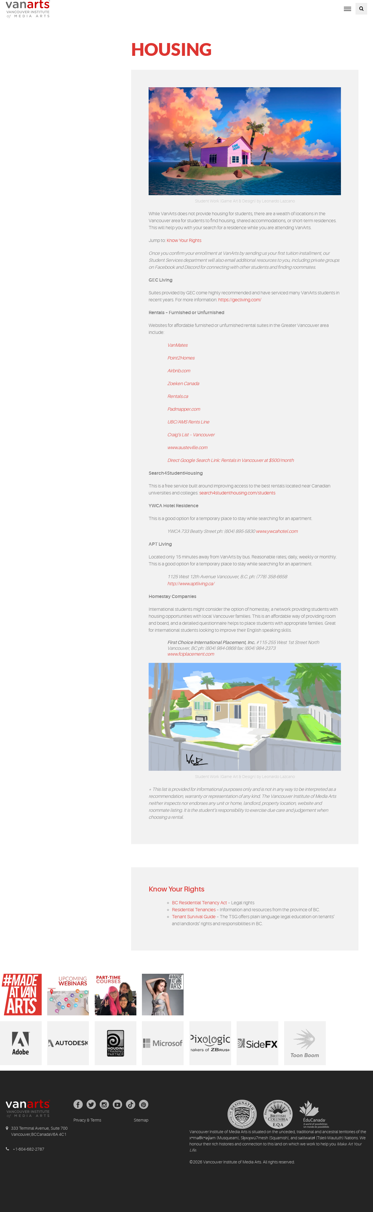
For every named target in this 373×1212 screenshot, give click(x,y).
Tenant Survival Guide (194, 916)
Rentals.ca (177, 396)
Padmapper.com (183, 409)
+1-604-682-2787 (28, 1149)
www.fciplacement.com (190, 654)
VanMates (177, 345)
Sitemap (141, 1120)
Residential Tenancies (194, 909)
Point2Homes (180, 358)
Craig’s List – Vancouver (190, 434)
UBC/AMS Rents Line (188, 422)
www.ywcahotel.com (277, 531)
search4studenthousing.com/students (237, 493)
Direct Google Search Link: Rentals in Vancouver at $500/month (230, 460)
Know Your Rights (184, 240)
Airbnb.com (178, 370)
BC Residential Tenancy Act (199, 902)
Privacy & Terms (87, 1120)
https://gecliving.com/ (239, 299)
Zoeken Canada (183, 383)
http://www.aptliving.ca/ (190, 583)
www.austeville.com (187, 447)
